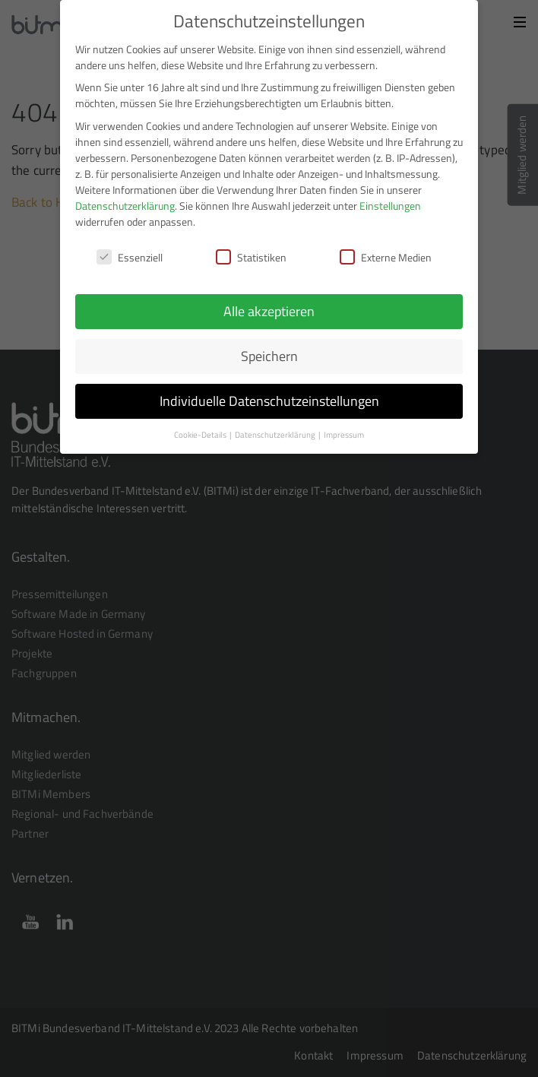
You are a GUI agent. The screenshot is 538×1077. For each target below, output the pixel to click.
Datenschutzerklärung (125, 203)
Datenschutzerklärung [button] (276, 432)
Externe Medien (386, 254)
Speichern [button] (269, 354)
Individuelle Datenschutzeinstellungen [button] (269, 398)
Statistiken (251, 254)
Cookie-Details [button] (201, 432)
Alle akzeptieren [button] (269, 309)
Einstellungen (390, 203)
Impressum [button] (344, 432)
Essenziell (130, 254)
